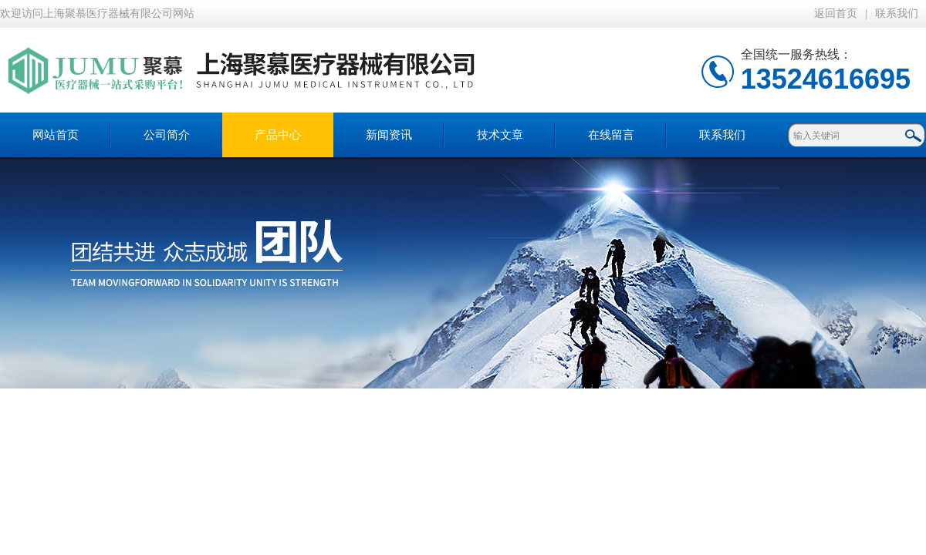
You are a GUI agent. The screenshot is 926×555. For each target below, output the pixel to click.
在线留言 (611, 135)
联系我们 (896, 13)
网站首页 (55, 135)
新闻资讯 (389, 135)
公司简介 (167, 135)
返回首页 (835, 13)
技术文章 (500, 135)
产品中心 (278, 135)
